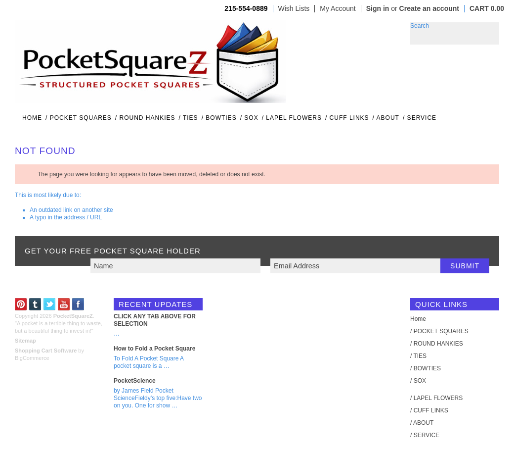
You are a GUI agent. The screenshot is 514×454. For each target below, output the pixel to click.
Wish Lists (294, 8)
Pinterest (21, 304)
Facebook (78, 304)
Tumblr (35, 304)
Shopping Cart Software (46, 350)
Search (419, 25)
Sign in (377, 8)
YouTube (64, 304)
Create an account (429, 8)
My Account (337, 8)
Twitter (49, 304)
